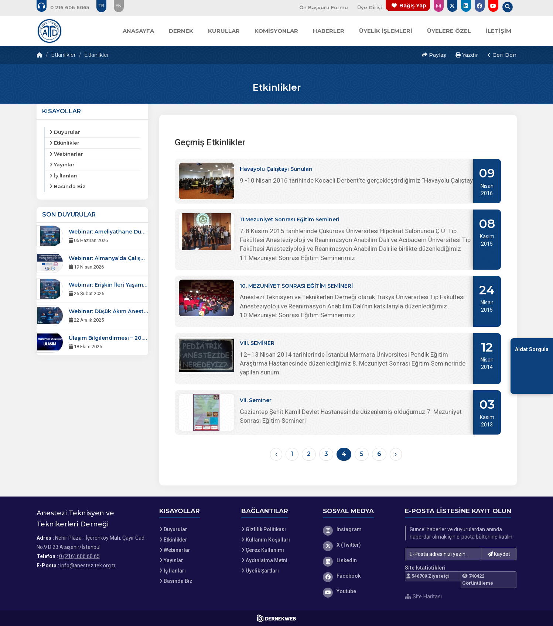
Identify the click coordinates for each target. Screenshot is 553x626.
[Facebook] (358, 576)
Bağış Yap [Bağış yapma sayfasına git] (412, 5)
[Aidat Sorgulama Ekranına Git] (532, 366)
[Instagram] (358, 529)
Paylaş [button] (434, 55)
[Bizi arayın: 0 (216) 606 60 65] (68, 7)
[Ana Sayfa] (49, 31)
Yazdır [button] (466, 55)
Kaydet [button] (499, 554)
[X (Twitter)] (358, 545)
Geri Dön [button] (502, 55)
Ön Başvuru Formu (323, 7)
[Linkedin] (358, 560)
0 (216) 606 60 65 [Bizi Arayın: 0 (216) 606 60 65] (79, 556)
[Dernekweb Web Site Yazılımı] (276, 618)
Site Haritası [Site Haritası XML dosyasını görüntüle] (423, 596)
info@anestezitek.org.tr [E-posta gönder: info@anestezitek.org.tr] (88, 565)
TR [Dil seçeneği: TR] (101, 5)
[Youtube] (358, 591)
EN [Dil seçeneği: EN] (119, 5)
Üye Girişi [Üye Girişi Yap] (369, 7)
